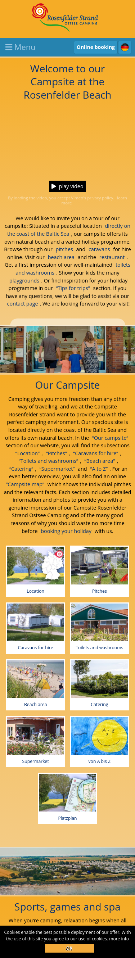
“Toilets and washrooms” (48, 460)
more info (119, 939)
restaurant (112, 257)
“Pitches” (56, 453)
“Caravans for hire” (95, 453)
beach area (61, 257)
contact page (22, 303)
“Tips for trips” (73, 288)
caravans (99, 249)
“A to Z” (99, 468)
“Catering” (21, 468)
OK (69, 948)
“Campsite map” (25, 484)
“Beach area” (100, 460)
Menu (20, 46)
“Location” (27, 453)
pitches (64, 249)
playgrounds (24, 280)
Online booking (96, 47)
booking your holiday (66, 531)
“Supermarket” (57, 468)
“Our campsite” (110, 437)
